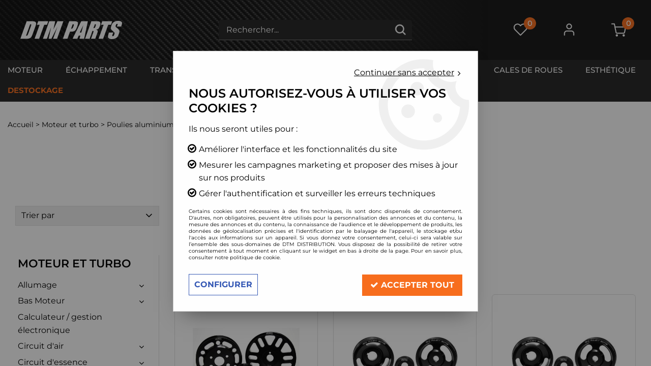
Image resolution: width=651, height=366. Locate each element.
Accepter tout (412, 284)
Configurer (223, 284)
